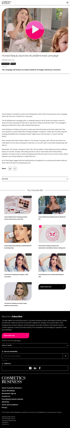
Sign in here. (17, 340)
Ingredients (28, 254)
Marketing (13, 63)
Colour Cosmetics (5, 63)
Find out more (6, 345)
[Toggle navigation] (67, 2)
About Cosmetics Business (12, 388)
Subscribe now (45, 287)
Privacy (4, 407)
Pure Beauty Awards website (12, 399)
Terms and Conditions (10, 405)
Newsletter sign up (9, 393)
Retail (64, 225)
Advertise (5, 402)
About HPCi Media (8, 391)
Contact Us (6, 396)
